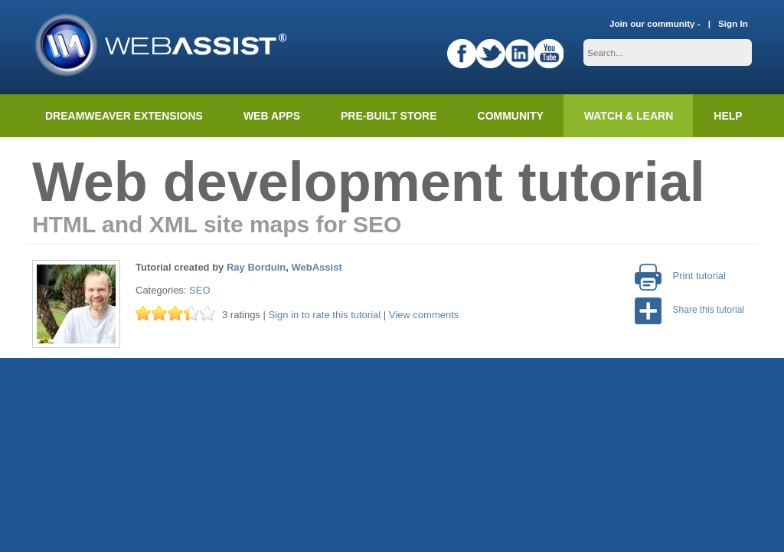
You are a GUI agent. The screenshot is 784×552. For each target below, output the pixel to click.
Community (511, 116)
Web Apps (271, 116)
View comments (424, 314)
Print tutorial (680, 275)
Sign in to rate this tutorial (324, 314)
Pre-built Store (389, 116)
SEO (199, 290)
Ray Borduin (256, 267)
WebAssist (317, 267)
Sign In (733, 23)
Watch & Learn (628, 116)
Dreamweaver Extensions (124, 116)
